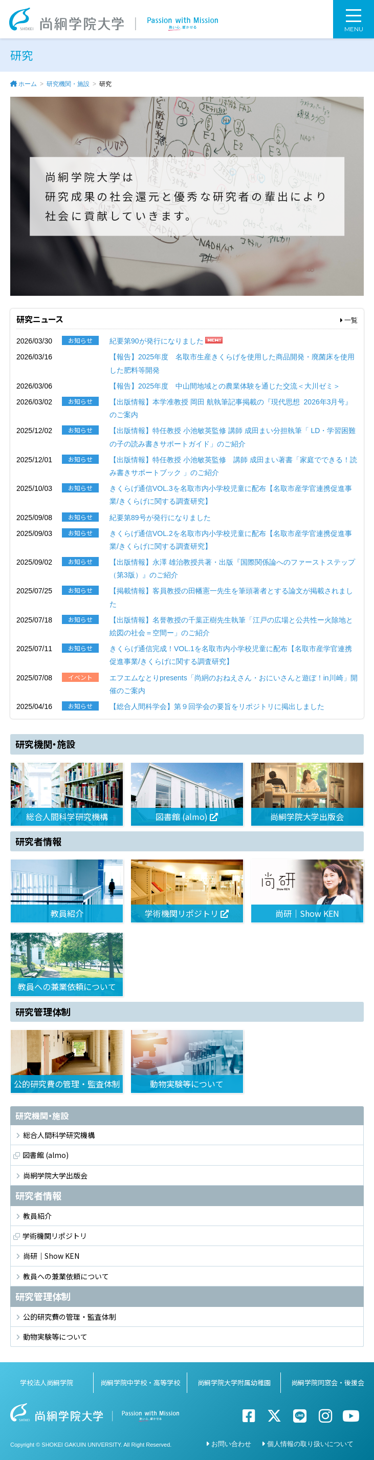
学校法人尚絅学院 (46, 1382)
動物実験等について (55, 1337)
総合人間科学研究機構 (59, 1135)
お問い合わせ (231, 1444)
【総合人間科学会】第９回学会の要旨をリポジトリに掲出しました (216, 706)
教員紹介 (37, 1216)
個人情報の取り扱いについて (310, 1444)
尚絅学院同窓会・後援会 (327, 1382)
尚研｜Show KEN (51, 1256)
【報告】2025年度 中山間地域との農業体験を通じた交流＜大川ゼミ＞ (224, 386)
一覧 (349, 320)
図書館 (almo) (46, 1155)
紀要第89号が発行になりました (160, 517)
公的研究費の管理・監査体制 (69, 1317)
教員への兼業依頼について (66, 1276)
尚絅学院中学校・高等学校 (140, 1382)
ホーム (27, 84)
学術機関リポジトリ (55, 1236)
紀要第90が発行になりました (156, 341)
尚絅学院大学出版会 (55, 1175)
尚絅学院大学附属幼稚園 (234, 1382)
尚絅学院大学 (113, 19)
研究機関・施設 (68, 84)
